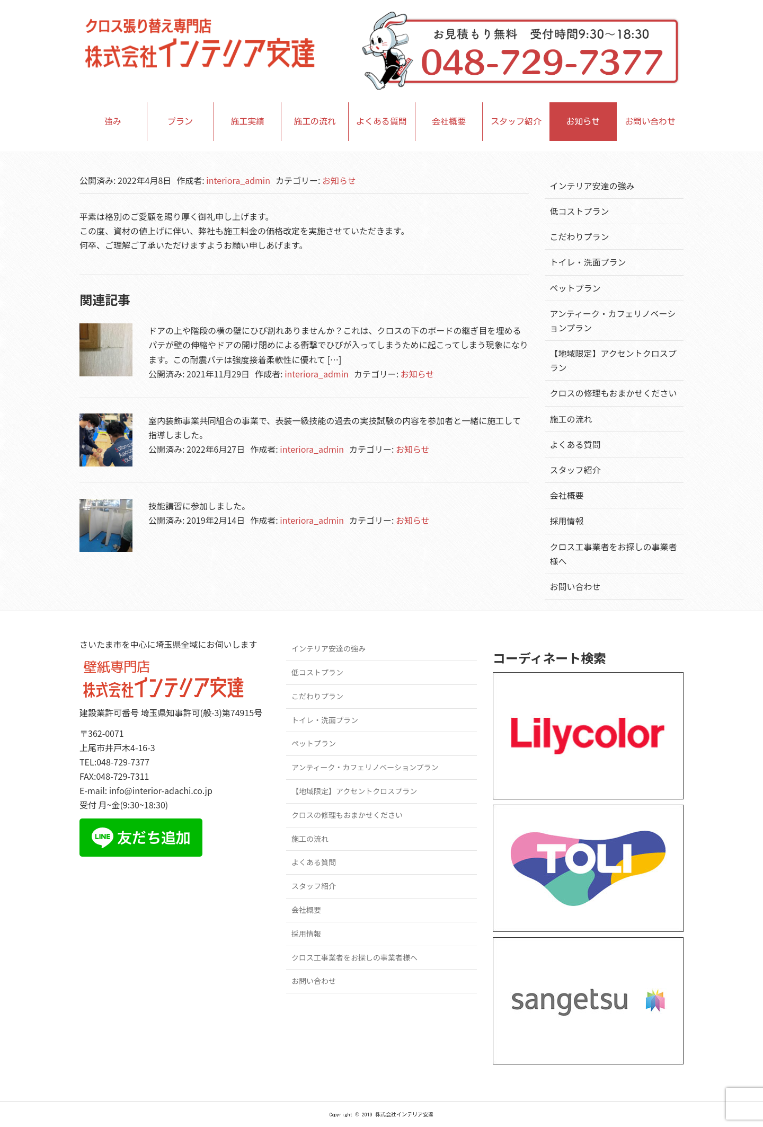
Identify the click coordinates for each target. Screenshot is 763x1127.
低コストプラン (579, 211)
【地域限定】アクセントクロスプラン (354, 791)
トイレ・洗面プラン (588, 262)
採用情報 (567, 520)
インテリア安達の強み (592, 185)
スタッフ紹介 (516, 121)
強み (112, 121)
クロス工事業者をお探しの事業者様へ (354, 957)
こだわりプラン (579, 236)
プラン (180, 121)
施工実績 (247, 121)
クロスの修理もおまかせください (613, 392)
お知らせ (583, 121)
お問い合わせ (650, 121)
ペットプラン (575, 287)
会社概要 (449, 121)
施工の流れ (315, 121)
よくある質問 (381, 121)
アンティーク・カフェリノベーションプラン (365, 767)
